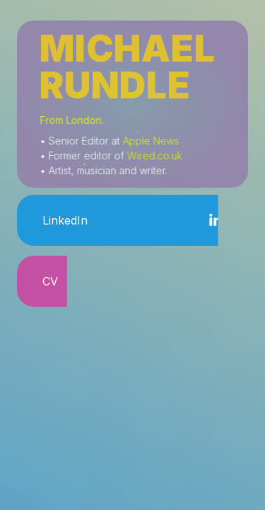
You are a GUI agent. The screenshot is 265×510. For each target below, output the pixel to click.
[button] (132, 220)
